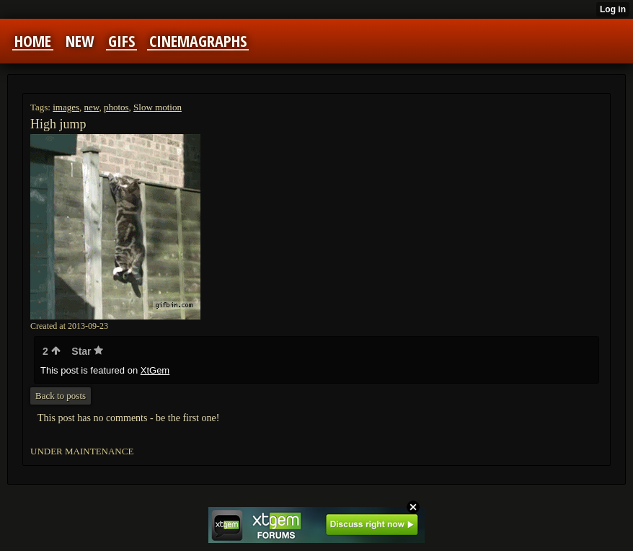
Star (87, 351)
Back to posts (60, 395)
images (66, 107)
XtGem (155, 370)
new (91, 107)
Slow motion (157, 107)
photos (116, 107)
